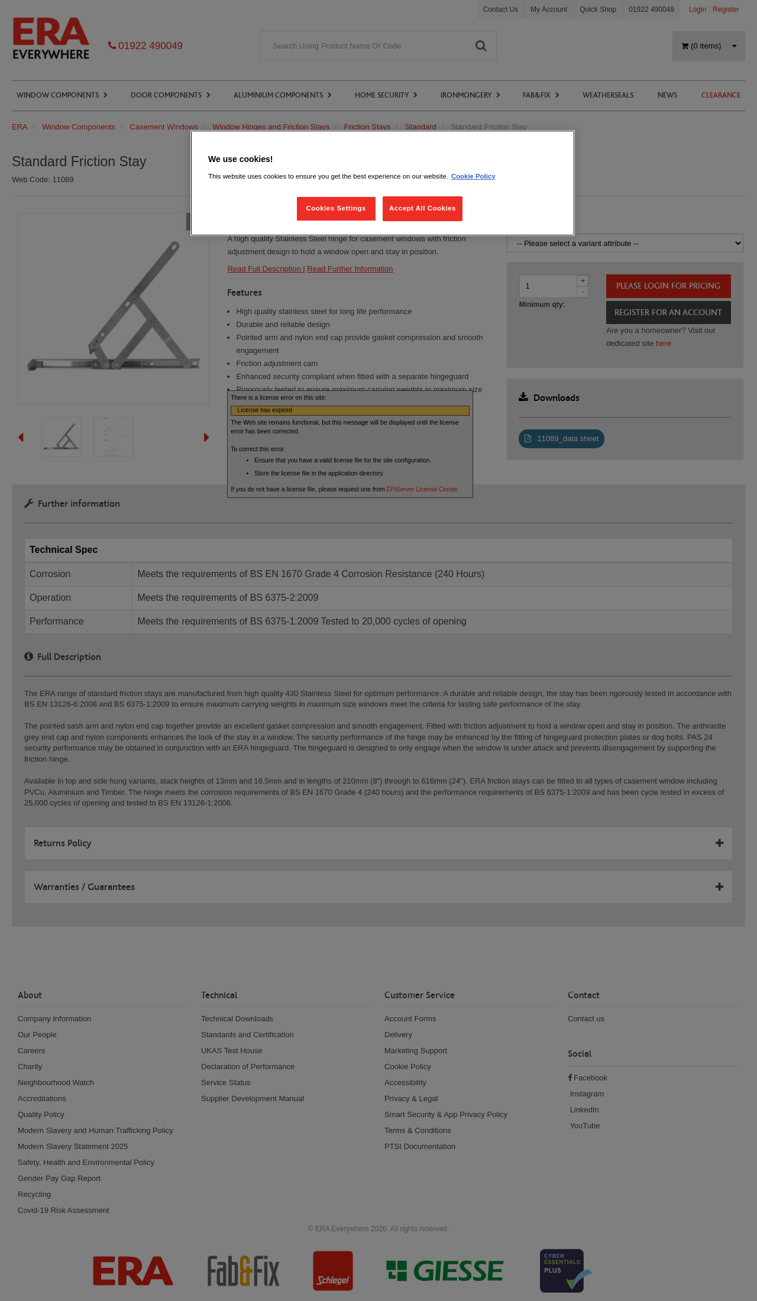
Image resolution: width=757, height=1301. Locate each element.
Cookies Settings (335, 208)
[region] (382, 183)
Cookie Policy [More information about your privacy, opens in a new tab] (473, 176)
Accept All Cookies (422, 208)
